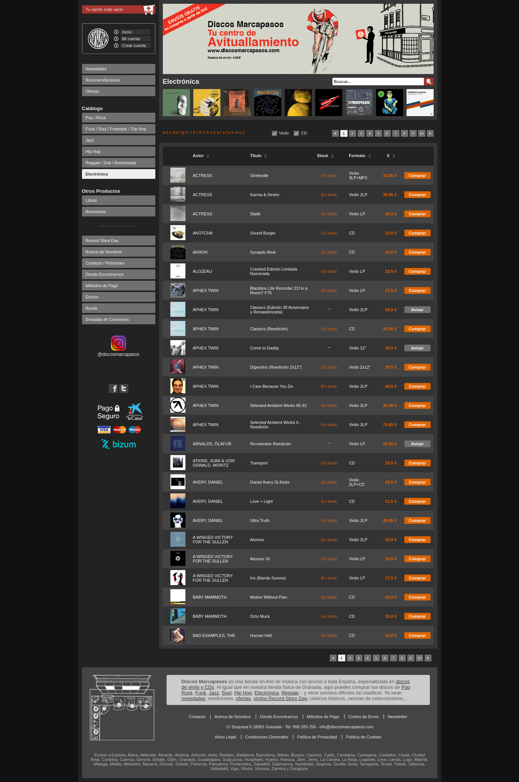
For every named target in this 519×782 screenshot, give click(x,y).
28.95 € (390, 520)
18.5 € (391, 271)
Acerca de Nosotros (104, 252)
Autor (201, 155)
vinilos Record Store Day (280, 698)
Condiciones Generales (266, 737)
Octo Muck (260, 616)
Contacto (197, 716)
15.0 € (391, 252)
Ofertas (92, 91)
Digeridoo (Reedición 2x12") (276, 367)
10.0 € (391, 597)
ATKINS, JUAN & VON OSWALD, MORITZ (214, 462)
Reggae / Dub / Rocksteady (111, 162)
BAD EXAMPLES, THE (214, 635)
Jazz (90, 140)
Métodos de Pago (102, 285)
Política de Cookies (363, 737)
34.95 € (390, 194)
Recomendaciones (103, 80)
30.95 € (390, 405)
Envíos (92, 297)
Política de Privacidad (317, 737)
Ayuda (91, 308)
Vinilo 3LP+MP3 (358, 175)
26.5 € (391, 214)
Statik (255, 214)
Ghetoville (259, 175)
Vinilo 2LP (358, 194)
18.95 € (390, 444)
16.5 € (391, 463)
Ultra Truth (259, 520)
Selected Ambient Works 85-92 (278, 405)
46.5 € (391, 386)
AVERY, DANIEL (208, 482)
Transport (259, 463)
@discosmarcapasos (118, 351)
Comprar (417, 175)
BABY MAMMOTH (210, 597)
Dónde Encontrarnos (105, 274)
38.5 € (391, 309)
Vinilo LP (357, 214)
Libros (91, 200)
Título (258, 155)
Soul (226, 693)
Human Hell (261, 635)
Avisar (417, 309)
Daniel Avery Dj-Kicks (270, 482)
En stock (329, 175)
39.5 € (391, 367)
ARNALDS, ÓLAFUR (212, 444)
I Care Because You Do (271, 386)
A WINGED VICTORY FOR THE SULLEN (213, 539)
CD (304, 133)
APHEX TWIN (206, 290)
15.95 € (390, 329)
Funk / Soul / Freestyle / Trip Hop (116, 129)
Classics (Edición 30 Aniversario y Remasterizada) (279, 309)
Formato (360, 155)
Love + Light (261, 501)
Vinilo (284, 133)
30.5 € (391, 348)
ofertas (243, 698)
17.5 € (391, 578)
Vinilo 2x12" (360, 367)
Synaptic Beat (263, 252)
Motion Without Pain (268, 597)
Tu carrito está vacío (104, 9)
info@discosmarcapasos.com (346, 727)
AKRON (200, 252)
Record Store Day (102, 240)
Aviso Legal (225, 737)
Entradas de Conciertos (107, 319)
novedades (194, 698)
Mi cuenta (131, 38)
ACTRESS (202, 175)
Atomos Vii (260, 559)
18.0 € (391, 559)
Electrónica (97, 174)
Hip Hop (93, 151)
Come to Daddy (264, 348)
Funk (200, 693)
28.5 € (391, 482)
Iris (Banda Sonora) (268, 578)
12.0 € (391, 233)
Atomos (257, 539)
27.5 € (391, 290)
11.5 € (391, 501)
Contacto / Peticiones (105, 263)
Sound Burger (263, 233)
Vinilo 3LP (358, 424)
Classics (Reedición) (269, 329)
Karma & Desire (264, 194)
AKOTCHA (203, 233)
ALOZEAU (202, 271)
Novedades (96, 69)
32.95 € (390, 175)
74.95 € (390, 424)
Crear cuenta (134, 45)
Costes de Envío (363, 716)
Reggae (290, 693)
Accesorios (96, 211)
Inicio (127, 32)
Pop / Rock (96, 117)
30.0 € (391, 539)
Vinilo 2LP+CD (357, 482)
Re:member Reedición (270, 444)
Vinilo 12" (357, 348)
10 (421, 133)
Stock (325, 155)
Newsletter (397, 716)
